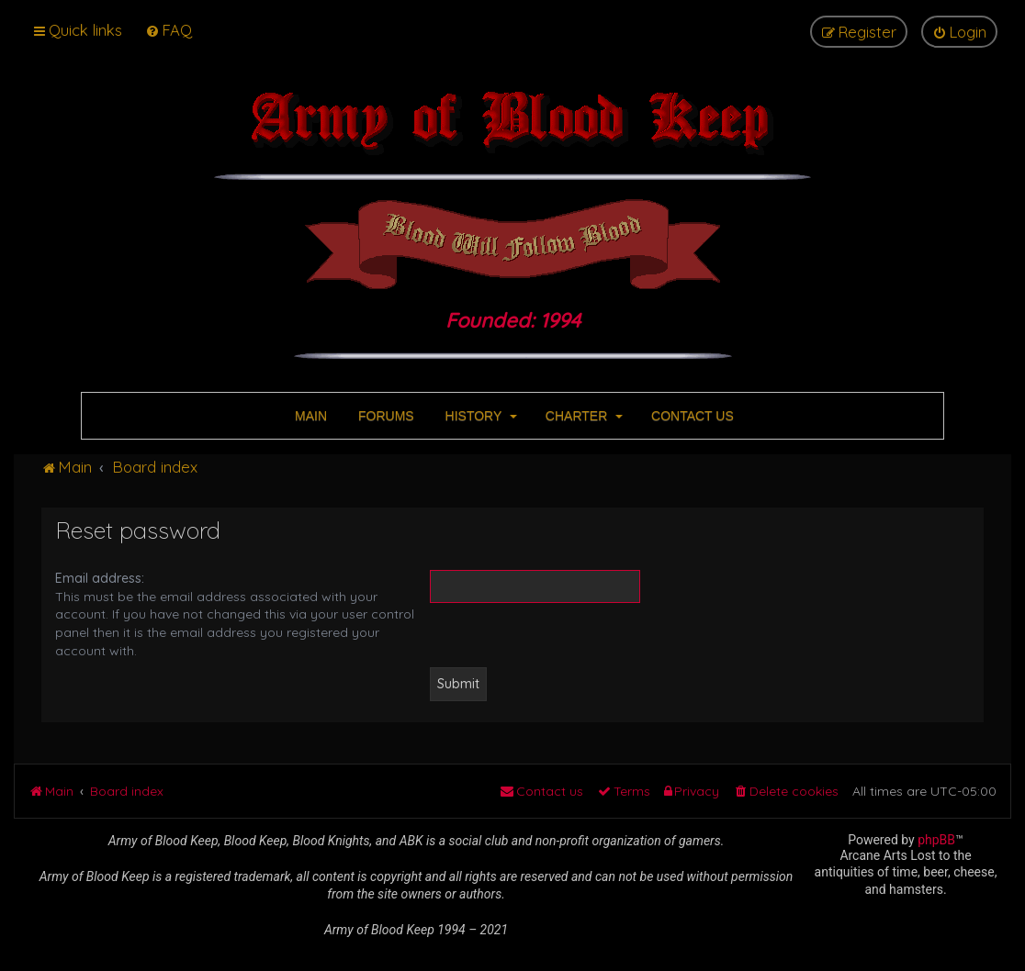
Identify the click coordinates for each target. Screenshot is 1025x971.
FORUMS (384, 415)
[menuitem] (169, 30)
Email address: (99, 578)
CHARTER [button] (582, 415)
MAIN (309, 415)
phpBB (936, 839)
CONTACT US (691, 415)
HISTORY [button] (479, 415)
